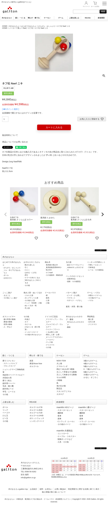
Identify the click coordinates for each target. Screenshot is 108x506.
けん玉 (5, 415)
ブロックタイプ (9, 366)
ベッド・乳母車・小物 (33, 303)
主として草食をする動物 (67, 372)
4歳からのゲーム (90, 363)
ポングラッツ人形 (31, 298)
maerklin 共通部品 (65, 431)
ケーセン (47, 18)
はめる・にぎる (31, 273)
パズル (90, 300)
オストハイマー (9, 316)
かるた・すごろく (91, 377)
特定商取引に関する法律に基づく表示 (83, 489)
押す (26, 275)
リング (5, 410)
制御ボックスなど (65, 439)
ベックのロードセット (75, 276)
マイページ (86, 6)
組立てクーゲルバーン (75, 265)
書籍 (68, 327)
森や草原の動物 (9, 319)
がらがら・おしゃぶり (46, 26)
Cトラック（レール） (67, 421)
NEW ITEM (61, 361)
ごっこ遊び (7, 293)
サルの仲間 (61, 377)
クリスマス (50, 345)
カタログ (60, 394)
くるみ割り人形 (52, 332)
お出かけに (8, 278)
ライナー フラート (53, 329)
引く (26, 267)
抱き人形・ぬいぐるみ (33, 293)
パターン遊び (71, 293)
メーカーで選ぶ (15, 28)
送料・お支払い (46, 489)
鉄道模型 (101, 18)
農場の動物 (8, 322)
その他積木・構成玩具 (54, 275)
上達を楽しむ (74, 18)
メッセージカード (31, 332)
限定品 (59, 388)
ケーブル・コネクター (67, 436)
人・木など (8, 327)
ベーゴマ (6, 413)
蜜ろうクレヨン (9, 361)
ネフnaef (49, 273)
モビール (28, 324)
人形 (47, 300)
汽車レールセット (95, 265)
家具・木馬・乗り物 (74, 307)
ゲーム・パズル (93, 293)
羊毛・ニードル (9, 392)
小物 (47, 303)
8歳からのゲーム (90, 372)
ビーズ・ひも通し (74, 295)
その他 (27, 285)
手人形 (27, 308)
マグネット (71, 298)
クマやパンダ (62, 366)
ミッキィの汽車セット (96, 262)
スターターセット (65, 410)
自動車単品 (71, 279)
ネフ (26, 322)
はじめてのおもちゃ (28, 26)
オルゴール (34, 366)
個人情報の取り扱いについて (54, 492)
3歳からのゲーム (90, 361)
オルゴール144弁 (37, 415)
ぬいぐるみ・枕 (31, 305)
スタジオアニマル (64, 391)
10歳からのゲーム (91, 375)
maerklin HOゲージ (65, 407)
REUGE (88, 18)
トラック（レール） (87, 421)
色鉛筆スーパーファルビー (13, 375)
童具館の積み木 (52, 265)
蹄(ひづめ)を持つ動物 (65, 369)
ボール (6, 275)
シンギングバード (37, 421)
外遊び (27, 319)
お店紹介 (33, 489)
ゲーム (60, 18)
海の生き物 (61, 386)
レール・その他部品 (96, 270)
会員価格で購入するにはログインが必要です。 (22, 113)
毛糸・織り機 (8, 386)
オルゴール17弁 (36, 407)
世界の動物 (8, 324)
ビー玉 (5, 418)
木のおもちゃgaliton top (18, 489)
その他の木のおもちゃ (33, 335)
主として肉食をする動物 (67, 375)
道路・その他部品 (74, 281)
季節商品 (90, 316)
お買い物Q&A (60, 489)
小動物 (59, 380)
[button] (5, 214)
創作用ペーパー (9, 383)
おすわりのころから (32, 262)
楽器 (31, 361)
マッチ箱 (49, 342)
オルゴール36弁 (36, 410)
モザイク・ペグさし (74, 300)
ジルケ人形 (29, 295)
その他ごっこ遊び (10, 298)
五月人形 (91, 322)
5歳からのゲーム (90, 366)
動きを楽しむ (30, 265)
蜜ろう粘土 (7, 380)
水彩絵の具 (7, 378)
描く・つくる (20, 18)
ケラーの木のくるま (32, 278)
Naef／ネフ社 (28, 28)
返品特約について (10, 135)
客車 (59, 416)
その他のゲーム (94, 298)
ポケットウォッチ (37, 418)
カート (95, 6)
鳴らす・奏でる (34, 18)
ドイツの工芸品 (51, 316)
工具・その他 (63, 442)
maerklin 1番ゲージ (86, 407)
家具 (47, 298)
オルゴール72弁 (36, 413)
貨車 (59, 419)
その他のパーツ (64, 424)
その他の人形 (30, 300)
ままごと (7, 295)
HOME (4, 26)
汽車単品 (91, 267)
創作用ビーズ (8, 389)
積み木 (47, 262)
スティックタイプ (10, 363)
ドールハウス (50, 293)
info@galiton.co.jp (28, 477)
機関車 (60, 413)
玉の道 (68, 262)
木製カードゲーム (95, 295)
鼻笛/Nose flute (36, 363)
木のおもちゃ (7, 18)
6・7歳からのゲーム (92, 369)
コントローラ (63, 433)
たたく (27, 270)
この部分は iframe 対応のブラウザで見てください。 (79, 470)
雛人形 (90, 319)
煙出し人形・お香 (52, 335)
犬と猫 (59, 363)
